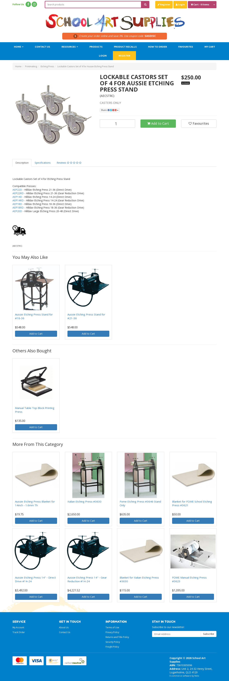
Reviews (69, 162)
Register (164, 4)
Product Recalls (125, 46)
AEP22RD (18, 193)
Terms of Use (112, 627)
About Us (64, 627)
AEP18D (17, 204)
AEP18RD (18, 207)
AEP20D (17, 211)
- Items (200, 4)
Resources (70, 46)
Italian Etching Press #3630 (84, 501)
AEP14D (17, 197)
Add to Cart (158, 123)
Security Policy (113, 641)
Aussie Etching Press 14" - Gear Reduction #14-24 (87, 579)
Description (22, 162)
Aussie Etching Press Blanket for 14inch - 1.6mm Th (35, 503)
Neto (196, 675)
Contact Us (42, 46)
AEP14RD (18, 200)
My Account (18, 627)
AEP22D (17, 189)
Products (96, 46)
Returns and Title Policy (117, 637)
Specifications (43, 162)
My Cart (209, 46)
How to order (157, 46)
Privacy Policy (112, 632)
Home (18, 46)
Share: (109, 110)
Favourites (185, 46)
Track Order (19, 632)
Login (180, 4)
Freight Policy (112, 646)
